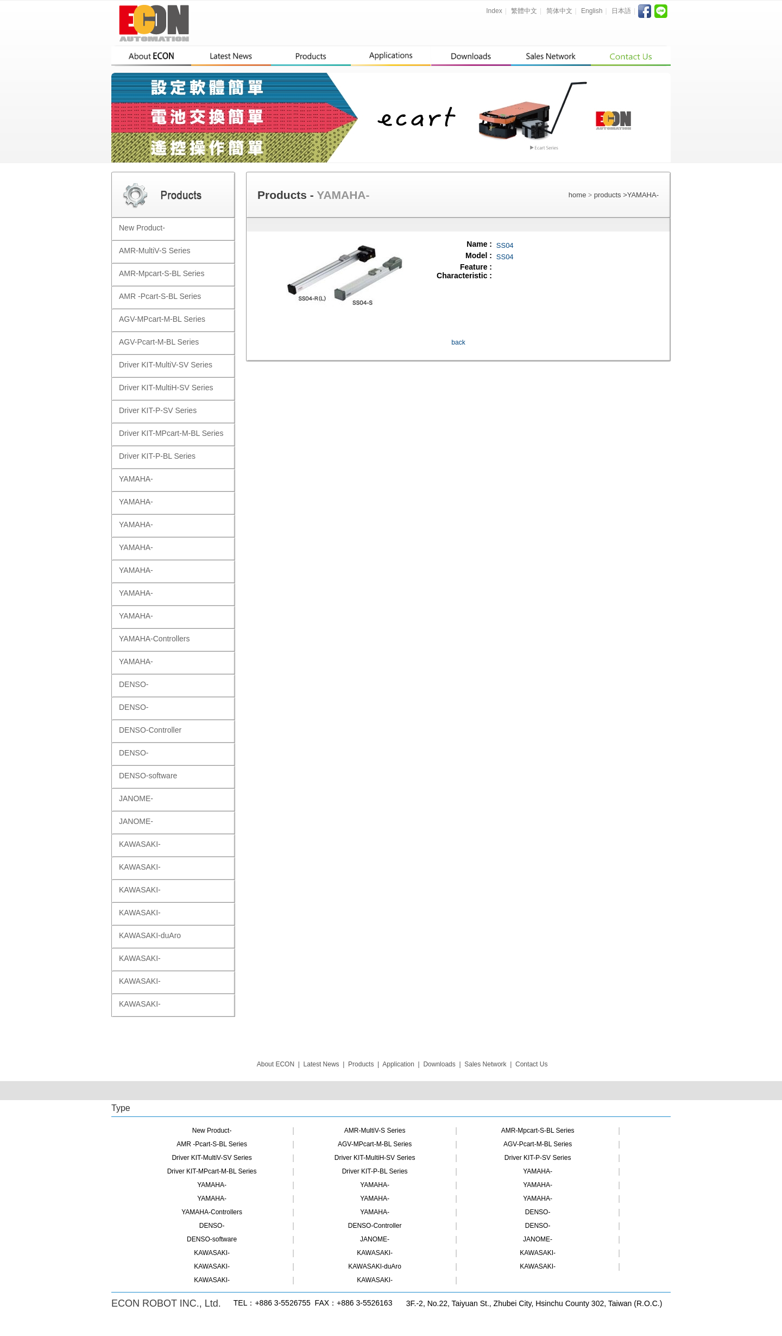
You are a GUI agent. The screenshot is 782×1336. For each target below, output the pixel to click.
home (577, 195)
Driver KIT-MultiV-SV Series (211, 1158)
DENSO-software (212, 1239)
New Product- (212, 1130)
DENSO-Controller (375, 1225)
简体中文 (559, 11)
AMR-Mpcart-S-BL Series (538, 1130)
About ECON (275, 1064)
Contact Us (531, 1064)
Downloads (439, 1064)
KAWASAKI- (212, 1253)
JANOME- (374, 1239)
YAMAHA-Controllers (211, 1212)
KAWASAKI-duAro (374, 1266)
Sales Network (485, 1064)
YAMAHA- (643, 195)
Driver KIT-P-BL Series (375, 1171)
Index (494, 11)
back (458, 342)
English (591, 11)
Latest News (321, 1064)
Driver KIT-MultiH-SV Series (375, 1158)
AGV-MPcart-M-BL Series (375, 1144)
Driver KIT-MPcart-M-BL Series (212, 1171)
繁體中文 (524, 11)
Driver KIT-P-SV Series (537, 1158)
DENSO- (538, 1212)
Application (398, 1064)
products (608, 195)
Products (361, 1064)
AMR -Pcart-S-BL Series (211, 1144)
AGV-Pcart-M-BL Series (537, 1144)
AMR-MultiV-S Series (375, 1130)
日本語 (621, 11)
